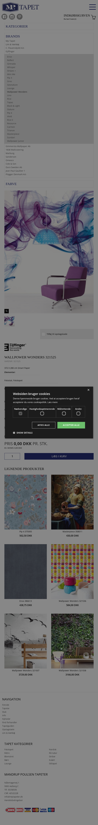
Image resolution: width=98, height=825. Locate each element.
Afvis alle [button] (44, 425)
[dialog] (49, 412)
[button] (22, 432)
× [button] (88, 390)
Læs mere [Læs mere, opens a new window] (52, 402)
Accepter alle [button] (71, 425)
